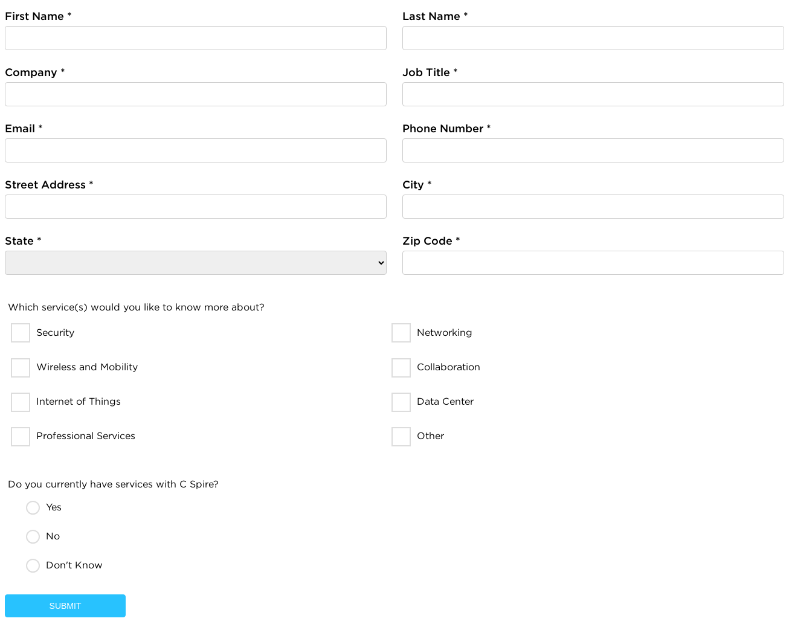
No (53, 536)
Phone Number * (446, 128)
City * (417, 184)
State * (23, 240)
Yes (54, 507)
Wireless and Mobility (87, 367)
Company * (35, 72)
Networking (444, 332)
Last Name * (435, 16)
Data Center (445, 401)
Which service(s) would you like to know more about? (136, 307)
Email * (24, 128)
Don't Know (74, 565)
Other (430, 436)
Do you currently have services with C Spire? (113, 484)
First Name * (38, 16)
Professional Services (85, 436)
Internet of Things (78, 401)
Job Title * (430, 72)
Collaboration (448, 367)
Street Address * (49, 184)
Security (55, 332)
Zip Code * (431, 240)
